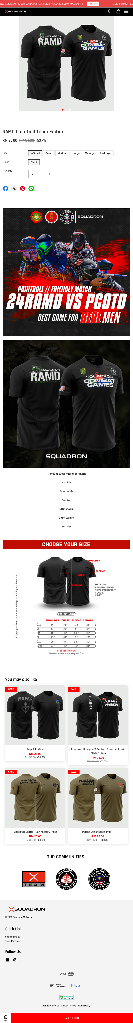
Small (48, 153)
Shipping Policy (12, 936)
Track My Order (12, 941)
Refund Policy (83, 1005)
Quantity (7, 170)
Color (6, 161)
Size (5, 152)
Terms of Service (51, 1005)
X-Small (35, 153)
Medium (62, 153)
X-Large (90, 153)
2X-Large (105, 153)
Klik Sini (96, 3)
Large (76, 153)
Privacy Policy (68, 1005)
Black (34, 162)
